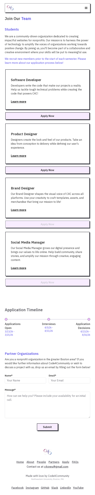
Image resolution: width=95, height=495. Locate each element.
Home (20, 462)
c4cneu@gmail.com (56, 466)
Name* (9, 375)
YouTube (78, 487)
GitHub (45, 487)
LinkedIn (65, 487)
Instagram (32, 487)
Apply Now (47, 116)
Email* (52, 375)
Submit (47, 427)
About (30, 462)
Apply (65, 462)
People (41, 462)
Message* (10, 390)
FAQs (75, 462)
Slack (54, 487)
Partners (54, 462)
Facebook (18, 487)
